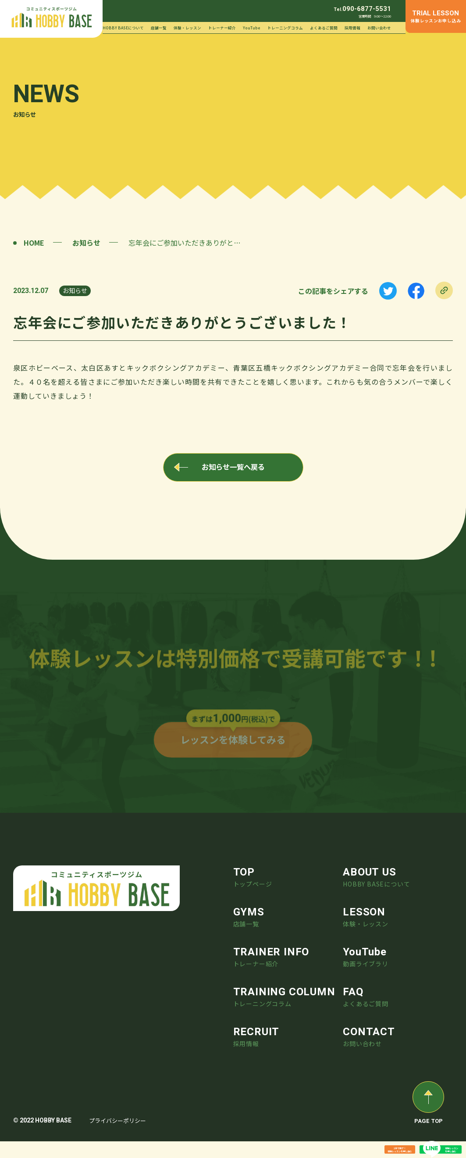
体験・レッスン (187, 27)
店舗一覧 (159, 27)
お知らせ (86, 242)
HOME (34, 242)
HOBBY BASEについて (123, 27)
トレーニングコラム (285, 27)
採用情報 (352, 27)
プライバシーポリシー (117, 1137)
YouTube (251, 27)
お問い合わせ (379, 27)
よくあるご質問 (324, 27)
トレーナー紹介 (222, 27)
